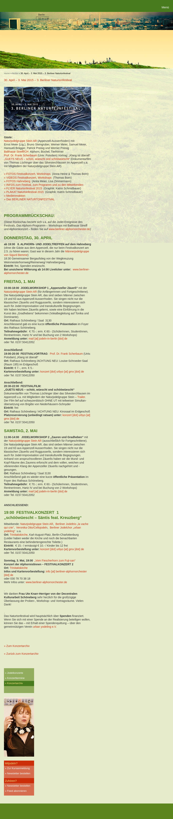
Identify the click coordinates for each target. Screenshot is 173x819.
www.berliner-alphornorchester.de (69, 229)
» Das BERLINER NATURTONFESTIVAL (29, 199)
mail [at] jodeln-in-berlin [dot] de (48, 338)
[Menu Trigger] (165, 7)
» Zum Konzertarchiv (17, 646)
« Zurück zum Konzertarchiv (21, 653)
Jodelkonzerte (15, 672)
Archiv (15, 73)
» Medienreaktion (14, 195)
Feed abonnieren (17, 790)
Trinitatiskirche (19, 534)
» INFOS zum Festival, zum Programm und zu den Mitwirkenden (43, 184)
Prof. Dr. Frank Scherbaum (20, 155)
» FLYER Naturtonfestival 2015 (23, 188)
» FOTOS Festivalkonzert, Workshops (27, 173)
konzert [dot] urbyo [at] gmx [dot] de (62, 371)
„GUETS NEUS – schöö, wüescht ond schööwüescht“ (37, 159)
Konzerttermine (16, 678)
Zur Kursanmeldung (18, 768)
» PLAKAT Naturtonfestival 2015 (24, 192)
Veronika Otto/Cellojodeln (31, 527)
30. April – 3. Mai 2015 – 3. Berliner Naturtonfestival (38, 80)
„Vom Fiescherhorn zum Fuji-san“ (55, 560)
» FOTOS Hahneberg (17, 181)
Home (7, 73)
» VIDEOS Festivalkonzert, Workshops (28, 177)
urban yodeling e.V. (45, 626)
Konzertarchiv (15, 683)
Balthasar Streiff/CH (16, 151)
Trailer (81, 397)
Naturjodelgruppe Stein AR (20, 140)
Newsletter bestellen (18, 773)
